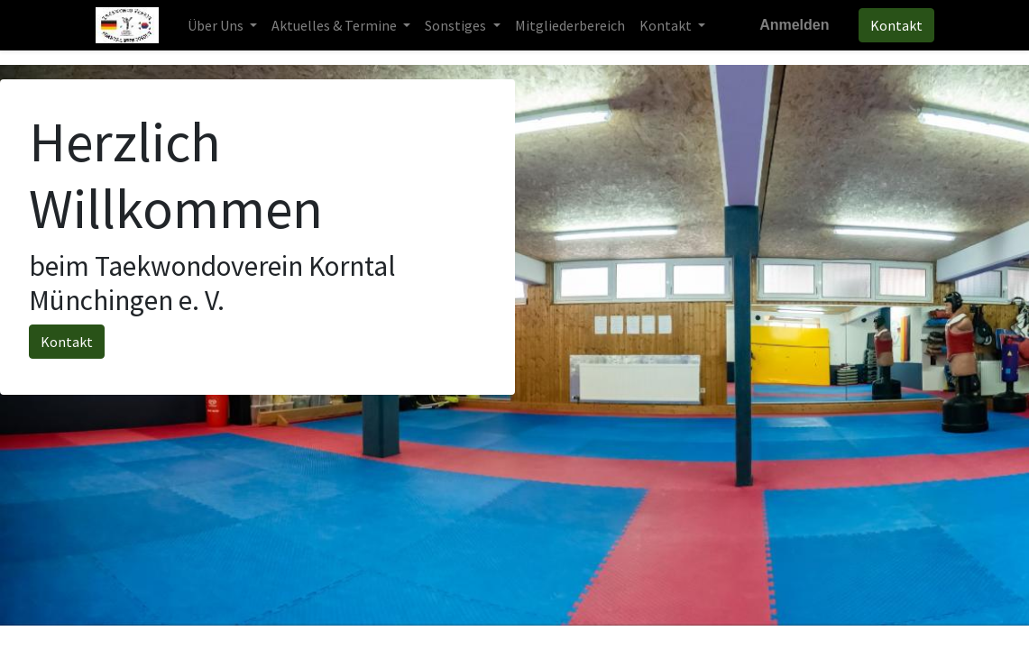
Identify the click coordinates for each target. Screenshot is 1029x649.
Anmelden (794, 24)
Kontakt (896, 25)
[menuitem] (570, 25)
